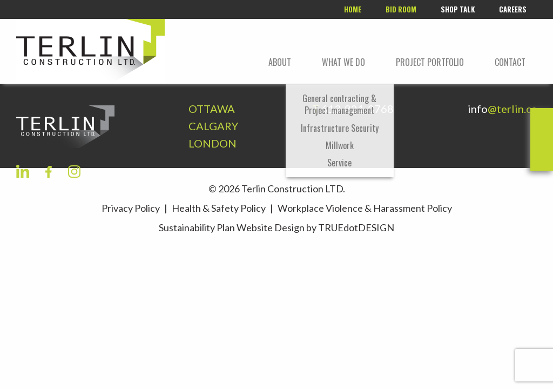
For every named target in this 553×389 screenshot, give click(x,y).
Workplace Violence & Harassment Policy (365, 208)
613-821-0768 (357, 108)
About (279, 62)
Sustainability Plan (197, 227)
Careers (513, 9)
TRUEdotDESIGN (356, 227)
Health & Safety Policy (219, 208)
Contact (510, 62)
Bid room (401, 9)
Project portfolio (430, 62)
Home (352, 9)
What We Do (343, 62)
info (502, 108)
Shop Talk (458, 9)
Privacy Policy (131, 208)
